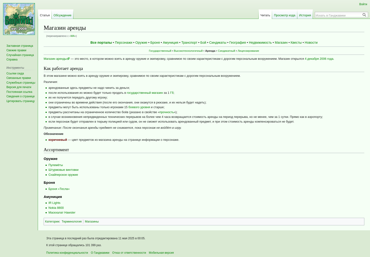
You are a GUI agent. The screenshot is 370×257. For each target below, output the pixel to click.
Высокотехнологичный (188, 50)
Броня (155, 42)
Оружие (141, 42)
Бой (203, 42)
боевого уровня (139, 107)
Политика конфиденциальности (67, 252)
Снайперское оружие (63, 174)
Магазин (281, 42)
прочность (167, 112)
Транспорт (189, 42)
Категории (52, 221)
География (237, 42)
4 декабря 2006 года (319, 58)
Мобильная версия (161, 252)
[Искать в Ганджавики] (339, 15)
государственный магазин (145, 92)
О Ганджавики (100, 252)
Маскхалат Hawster (61, 212)
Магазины (92, 221)
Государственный (160, 50)
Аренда (210, 50)
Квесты (296, 42)
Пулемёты (55, 165)
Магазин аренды (55, 58)
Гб (171, 92)
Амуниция (170, 42)
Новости (311, 42)
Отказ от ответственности (129, 252)
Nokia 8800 (56, 208)
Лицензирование (248, 50)
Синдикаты (217, 42)
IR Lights (54, 203)
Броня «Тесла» (59, 189)
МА (73, 35)
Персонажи (123, 42)
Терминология (72, 221)
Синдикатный (226, 50)
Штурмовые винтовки (63, 169)
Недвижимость (260, 42)
